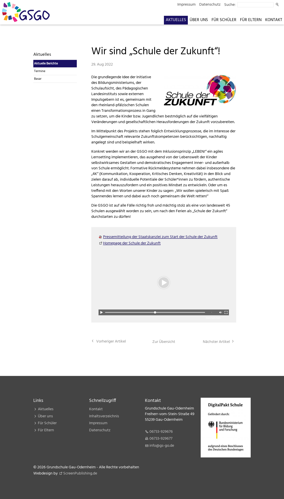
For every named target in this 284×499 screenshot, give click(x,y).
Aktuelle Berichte (46, 63)
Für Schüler (224, 20)
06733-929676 (161, 432)
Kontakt (273, 20)
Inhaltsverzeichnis (104, 416)
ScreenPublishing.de (80, 473)
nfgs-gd (161, 446)
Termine (39, 71)
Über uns (199, 20)
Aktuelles (176, 20)
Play (101, 312)
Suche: (229, 5)
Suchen (277, 5)
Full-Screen (226, 312)
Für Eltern (251, 20)
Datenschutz (210, 4)
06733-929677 (160, 438)
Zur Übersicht (163, 342)
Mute (220, 312)
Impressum (186, 4)
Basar (37, 79)
